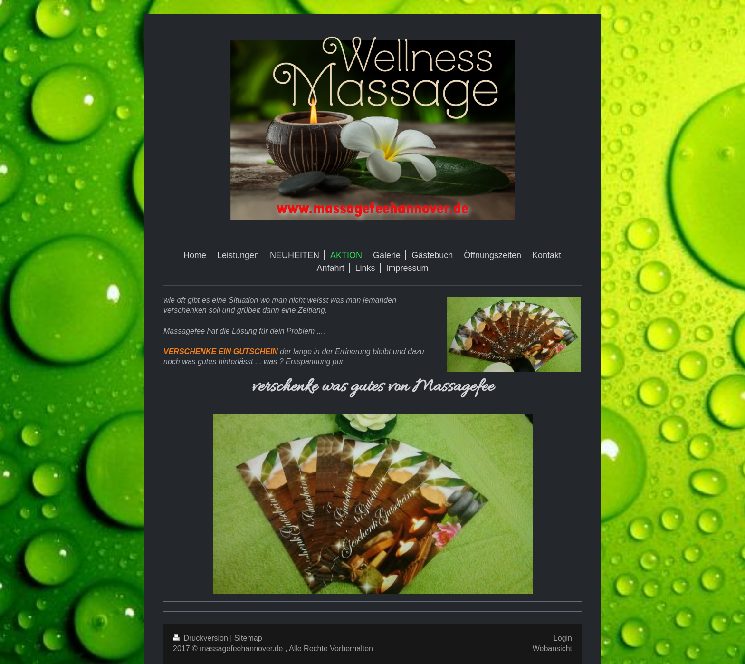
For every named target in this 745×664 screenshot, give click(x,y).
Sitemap (248, 638)
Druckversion (201, 638)
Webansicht (552, 649)
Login (563, 638)
